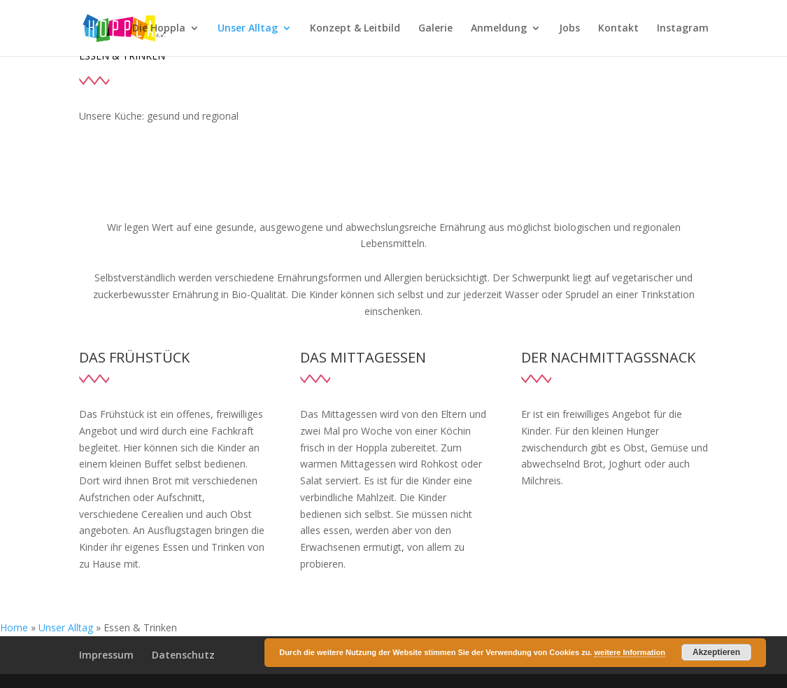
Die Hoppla (158, 28)
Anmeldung (499, 28)
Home (14, 627)
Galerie (435, 28)
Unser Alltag (248, 28)
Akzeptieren (716, 652)
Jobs (569, 28)
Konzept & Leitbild (355, 28)
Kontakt (618, 28)
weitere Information (629, 652)
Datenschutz (183, 654)
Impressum (106, 654)
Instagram (683, 28)
